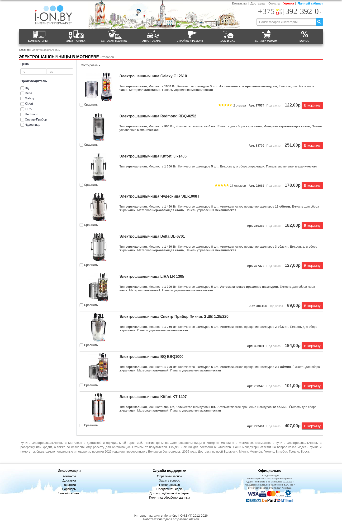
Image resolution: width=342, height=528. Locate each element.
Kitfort (29, 103)
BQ (27, 88)
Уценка (288, 3)
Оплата (274, 3)
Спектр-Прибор (36, 119)
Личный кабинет (310, 3)
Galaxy (29, 98)
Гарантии (69, 484)
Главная (24, 49)
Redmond (31, 114)
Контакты (239, 3)
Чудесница (32, 124)
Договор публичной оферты (170, 493)
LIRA (28, 109)
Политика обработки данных (169, 497)
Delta (28, 93)
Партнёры (69, 489)
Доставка (258, 3)
